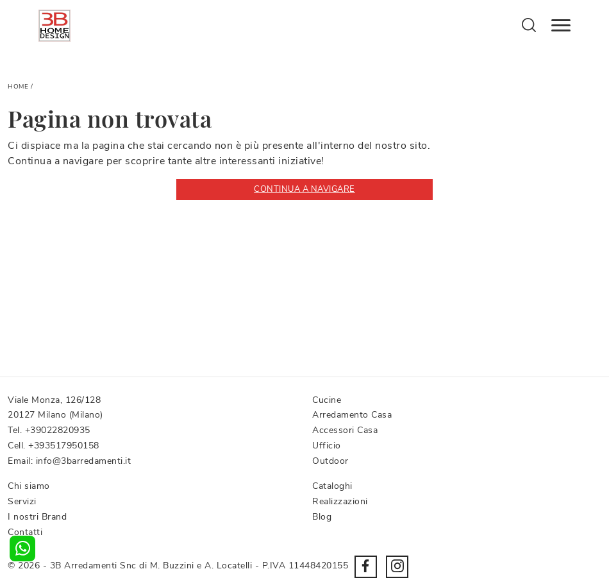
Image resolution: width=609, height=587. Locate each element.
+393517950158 (63, 445)
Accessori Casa (345, 430)
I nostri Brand (37, 517)
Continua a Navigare (304, 189)
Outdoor (330, 461)
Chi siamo (29, 486)
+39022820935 (57, 430)
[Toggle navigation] (561, 25)
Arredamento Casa (352, 415)
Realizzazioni (340, 501)
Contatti (25, 532)
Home (18, 86)
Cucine (326, 400)
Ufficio (326, 445)
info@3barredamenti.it (83, 461)
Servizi (22, 501)
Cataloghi (332, 486)
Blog (321, 517)
